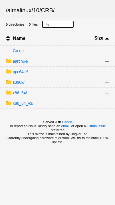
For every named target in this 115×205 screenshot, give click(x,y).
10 (36, 10)
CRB (47, 10)
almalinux (19, 10)
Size (101, 38)
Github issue (96, 126)
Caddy (67, 122)
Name (19, 38)
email (65, 126)
